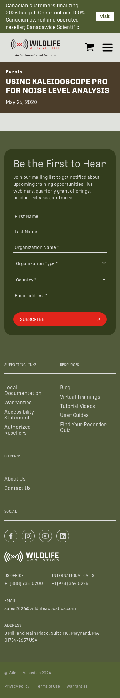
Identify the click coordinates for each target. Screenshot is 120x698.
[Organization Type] (60, 263)
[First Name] (60, 215)
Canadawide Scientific (53, 27)
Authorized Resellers (17, 430)
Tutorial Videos (77, 406)
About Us (15, 479)
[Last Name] (60, 231)
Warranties (18, 403)
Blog (65, 387)
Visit (105, 16)
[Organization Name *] (60, 247)
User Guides (74, 415)
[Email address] (60, 295)
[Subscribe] (60, 319)
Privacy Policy (16, 686)
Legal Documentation (23, 390)
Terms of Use (48, 686)
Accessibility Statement (19, 415)
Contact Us (17, 488)
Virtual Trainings (80, 397)
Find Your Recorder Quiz (83, 427)
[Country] (60, 279)
